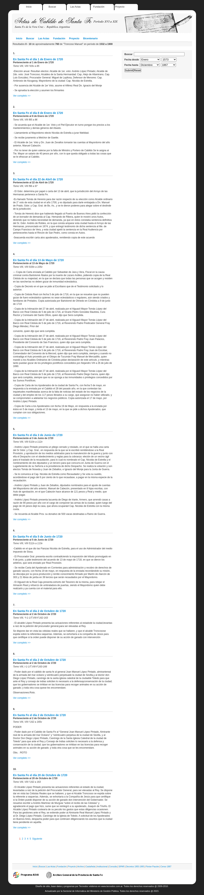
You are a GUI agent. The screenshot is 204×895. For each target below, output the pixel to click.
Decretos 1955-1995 (135, 866)
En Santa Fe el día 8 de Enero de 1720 (38, 112)
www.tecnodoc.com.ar (112, 886)
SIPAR (121, 866)
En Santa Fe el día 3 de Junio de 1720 (38, 435)
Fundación (98, 6)
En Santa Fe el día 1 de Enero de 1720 (38, 59)
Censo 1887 (166, 866)
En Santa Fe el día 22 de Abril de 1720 (38, 179)
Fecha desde (132, 59)
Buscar (52, 6)
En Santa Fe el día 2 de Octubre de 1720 (39, 611)
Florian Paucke (152, 866)
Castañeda (90, 866)
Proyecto (119, 6)
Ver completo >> (21, 95)
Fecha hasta (131, 65)
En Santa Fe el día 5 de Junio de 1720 (38, 536)
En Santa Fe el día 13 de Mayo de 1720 (38, 260)
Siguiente (37, 838)
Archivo (80, 866)
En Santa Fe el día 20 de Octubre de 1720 (40, 775)
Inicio (29, 6)
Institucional (102, 866)
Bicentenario (90, 38)
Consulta (113, 866)
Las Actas (75, 6)
